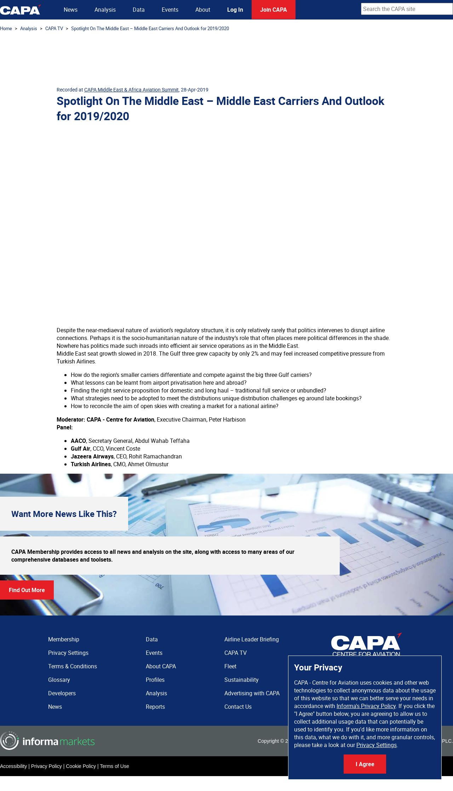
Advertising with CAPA (252, 693)
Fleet (230, 666)
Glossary (59, 680)
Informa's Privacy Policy (366, 706)
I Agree (365, 764)
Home (6, 28)
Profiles (155, 680)
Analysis (105, 9)
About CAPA (161, 666)
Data (139, 9)
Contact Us (238, 707)
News (71, 9)
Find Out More (27, 590)
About (202, 9)
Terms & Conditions (72, 666)
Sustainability (241, 680)
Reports (155, 707)
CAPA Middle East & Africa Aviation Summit (131, 89)
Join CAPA (273, 9)
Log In (235, 9)
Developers (62, 693)
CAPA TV (54, 28)
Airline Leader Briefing (251, 639)
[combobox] (407, 9)
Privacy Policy (46, 766)
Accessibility (13, 766)
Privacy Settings (376, 745)
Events (170, 9)
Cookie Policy (81, 766)
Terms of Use (114, 766)
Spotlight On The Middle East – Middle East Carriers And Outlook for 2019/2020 (150, 28)
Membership (63, 639)
